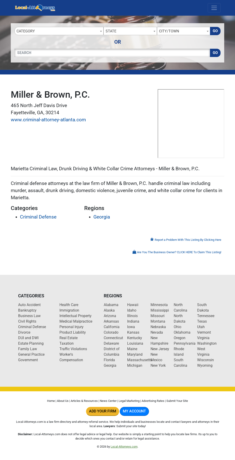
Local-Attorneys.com (124, 446)
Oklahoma (182, 332)
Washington (207, 343)
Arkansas (111, 321)
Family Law (27, 349)
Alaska (109, 310)
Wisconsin (205, 360)
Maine (132, 349)
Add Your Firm (102, 411)
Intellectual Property (75, 316)
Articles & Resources (84, 401)
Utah (201, 327)
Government (28, 360)
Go (215, 31)
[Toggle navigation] (214, 7)
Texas (202, 321)
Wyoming (205, 365)
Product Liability (72, 332)
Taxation (66, 343)
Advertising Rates (153, 401)
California (112, 327)
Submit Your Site (177, 401)
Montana (158, 321)
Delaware (111, 343)
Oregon (179, 338)
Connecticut (113, 338)
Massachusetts (139, 360)
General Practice (31, 354)
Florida (109, 360)
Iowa (131, 327)
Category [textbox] (26, 31)
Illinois (132, 316)
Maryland (135, 354)
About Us (63, 401)
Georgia (101, 217)
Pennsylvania (185, 343)
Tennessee (205, 316)
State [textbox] (111, 31)
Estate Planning (31, 343)
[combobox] (59, 31)
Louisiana (135, 343)
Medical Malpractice (75, 321)
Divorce (24, 332)
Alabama (111, 305)
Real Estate (68, 338)
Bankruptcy (27, 310)
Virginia (203, 338)
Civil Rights (27, 321)
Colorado (111, 332)
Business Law (29, 316)
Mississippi (160, 310)
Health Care (68, 305)
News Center (108, 401)
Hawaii (132, 305)
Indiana (133, 321)
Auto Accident (29, 305)
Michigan (134, 365)
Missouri (158, 316)
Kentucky (134, 338)
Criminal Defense (38, 217)
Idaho (131, 310)
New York (158, 365)
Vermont (204, 332)
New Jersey (160, 349)
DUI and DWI (28, 338)
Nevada (157, 332)
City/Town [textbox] (169, 31)
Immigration (69, 310)
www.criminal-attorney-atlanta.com (48, 119)
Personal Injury (71, 327)
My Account (134, 411)
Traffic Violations (73, 349)
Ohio (177, 327)
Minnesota (159, 305)
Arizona (110, 316)
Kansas (133, 332)
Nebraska (158, 327)
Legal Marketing (129, 401)
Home (51, 401)
